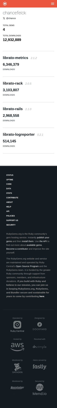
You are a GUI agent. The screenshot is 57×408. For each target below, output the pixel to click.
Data (8, 189)
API (7, 211)
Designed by (40, 318)
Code (9, 184)
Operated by (18, 319)
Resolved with (40, 339)
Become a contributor (17, 248)
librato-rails (17, 109)
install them (28, 241)
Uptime (9, 180)
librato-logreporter (23, 134)
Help (8, 207)
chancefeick (14, 12)
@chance (11, 18)
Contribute (12, 198)
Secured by (40, 381)
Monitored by (18, 360)
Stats (9, 193)
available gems (34, 245)
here (42, 296)
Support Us (12, 220)
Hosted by (18, 339)
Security (11, 225)
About (9, 202)
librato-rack (17, 83)
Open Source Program (27, 266)
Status (9, 175)
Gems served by (40, 360)
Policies (10, 216)
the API (43, 241)
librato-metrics (20, 58)
